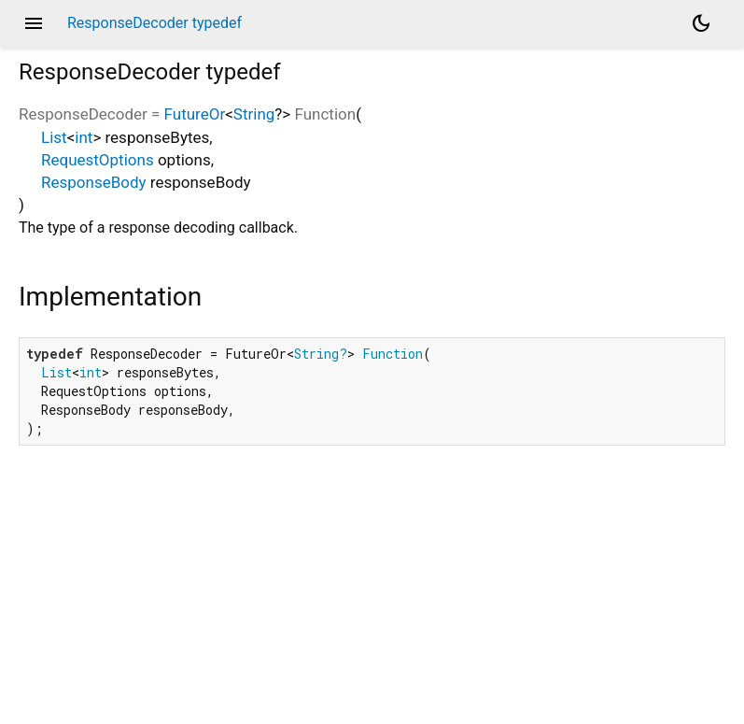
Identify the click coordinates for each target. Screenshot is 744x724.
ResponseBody (94, 182)
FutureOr (195, 114)
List (54, 137)
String (253, 114)
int (83, 137)
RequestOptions (97, 159)
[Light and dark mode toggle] (701, 23)
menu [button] (33, 23)
